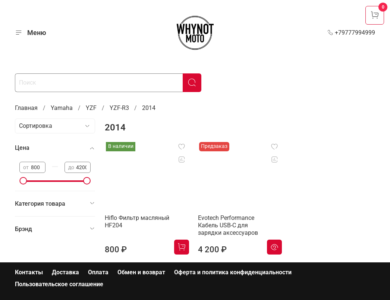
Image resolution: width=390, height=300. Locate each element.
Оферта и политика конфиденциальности (233, 272)
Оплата (98, 272)
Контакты (29, 272)
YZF (91, 107)
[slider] (23, 180)
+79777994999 (351, 32)
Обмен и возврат (141, 272)
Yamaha (62, 107)
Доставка (65, 272)
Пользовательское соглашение (59, 284)
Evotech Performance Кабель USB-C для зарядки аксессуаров (228, 225)
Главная (26, 107)
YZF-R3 (119, 107)
